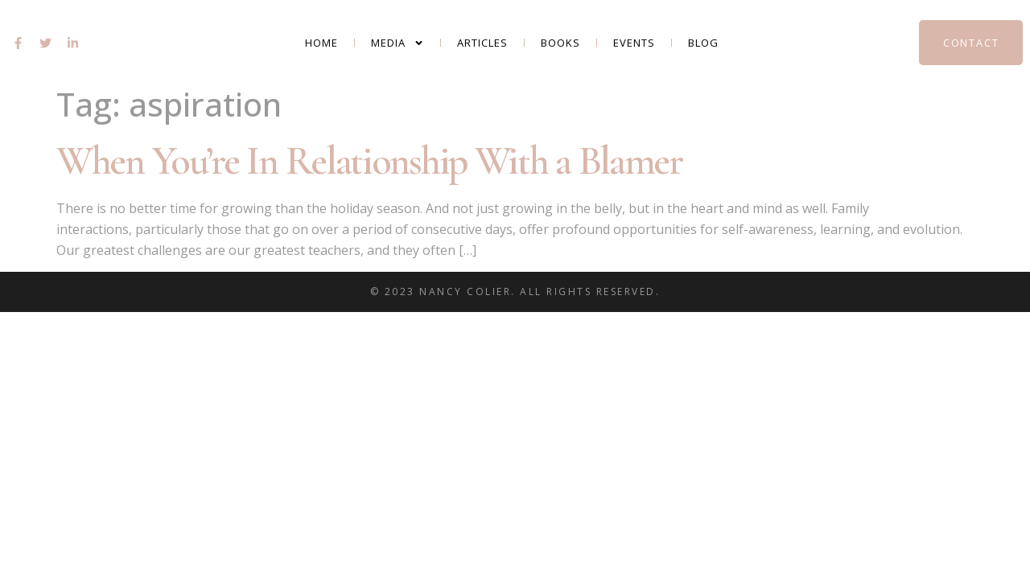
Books (560, 42)
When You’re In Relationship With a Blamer (369, 161)
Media (397, 43)
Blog (703, 42)
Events (634, 42)
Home (321, 42)
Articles (482, 42)
